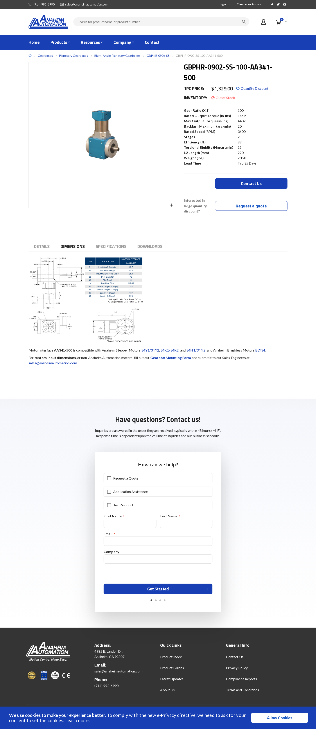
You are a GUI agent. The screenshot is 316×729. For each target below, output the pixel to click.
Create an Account (250, 4)
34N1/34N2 (195, 350)
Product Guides (172, 670)
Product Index (171, 659)
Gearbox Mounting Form (170, 358)
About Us (167, 692)
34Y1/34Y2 (150, 350)
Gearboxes (45, 55)
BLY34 (260, 350)
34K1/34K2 (169, 350)
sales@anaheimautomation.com (86, 4)
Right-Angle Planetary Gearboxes (117, 55)
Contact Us (234, 659)
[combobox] (161, 21)
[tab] (42, 246)
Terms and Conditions (242, 692)
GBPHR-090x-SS (158, 55)
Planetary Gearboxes (73, 55)
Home (30, 55)
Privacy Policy (237, 670)
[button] (172, 205)
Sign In (225, 4)
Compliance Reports (241, 681)
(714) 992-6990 (44, 4)
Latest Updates (171, 681)
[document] (158, 717)
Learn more (77, 720)
